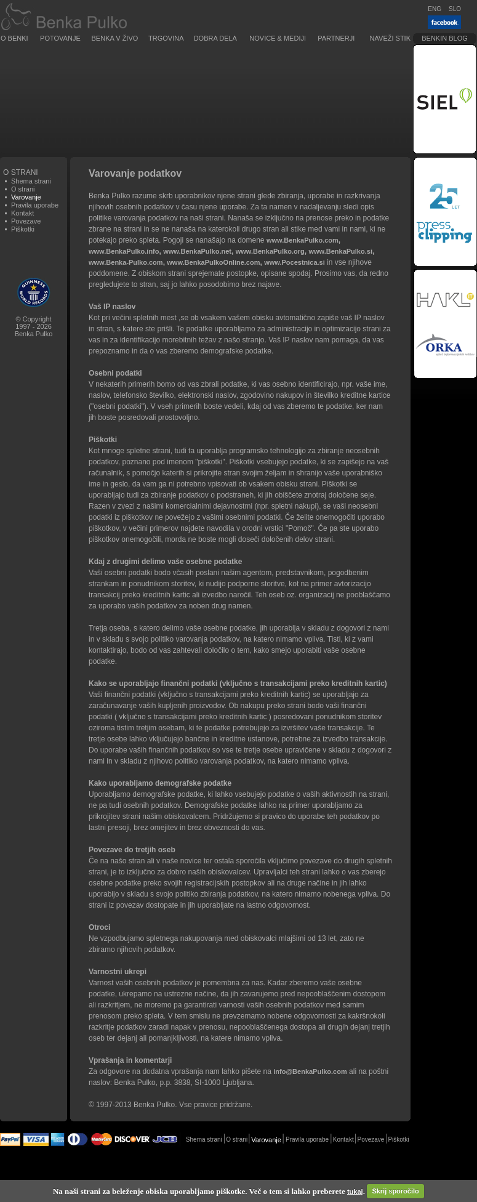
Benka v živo (115, 38)
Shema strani (31, 181)
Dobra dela (215, 38)
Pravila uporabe (34, 205)
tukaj (355, 1191)
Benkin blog (445, 38)
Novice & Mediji (277, 38)
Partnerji (336, 38)
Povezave (26, 221)
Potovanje (60, 38)
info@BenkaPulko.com (310, 1071)
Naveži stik (390, 38)
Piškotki (22, 229)
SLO (455, 9)
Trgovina (165, 38)
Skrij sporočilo (395, 1191)
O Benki (14, 38)
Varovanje (266, 1140)
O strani (23, 189)
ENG (434, 9)
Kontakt (22, 213)
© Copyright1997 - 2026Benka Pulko (34, 326)
